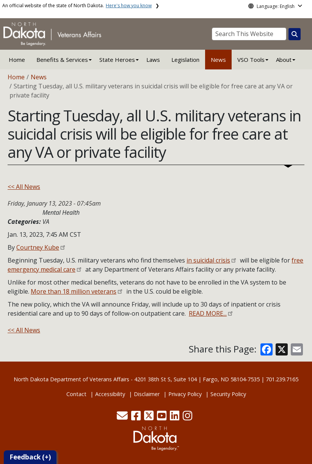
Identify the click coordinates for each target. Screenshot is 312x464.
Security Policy (228, 394)
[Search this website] (294, 34)
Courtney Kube (37, 247)
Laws (153, 59)
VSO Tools (251, 59)
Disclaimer (147, 394)
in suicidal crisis (208, 260)
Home (17, 59)
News (218, 59)
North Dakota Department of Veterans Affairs (71, 379)
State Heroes (117, 59)
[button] (123, 417)
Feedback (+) (30, 457)
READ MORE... (208, 313)
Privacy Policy (185, 394)
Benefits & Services (62, 59)
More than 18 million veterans (73, 291)
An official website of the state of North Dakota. (77, 5)
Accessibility (110, 394)
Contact (76, 394)
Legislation (185, 59)
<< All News (24, 186)
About (284, 59)
